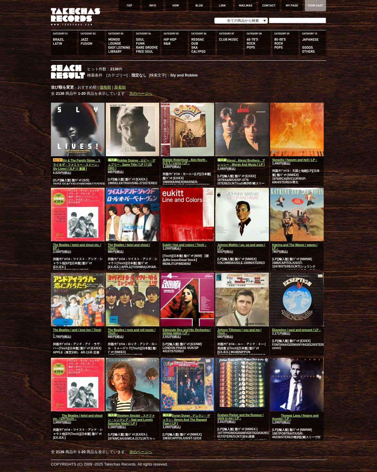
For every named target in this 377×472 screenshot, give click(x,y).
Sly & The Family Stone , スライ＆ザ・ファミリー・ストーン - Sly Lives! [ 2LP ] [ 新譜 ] (76, 164)
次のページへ (140, 93)
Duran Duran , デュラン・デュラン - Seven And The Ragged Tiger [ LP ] (186, 419)
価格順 (105, 87)
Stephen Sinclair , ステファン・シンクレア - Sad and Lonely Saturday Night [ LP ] (131, 419)
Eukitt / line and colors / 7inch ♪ (184, 245)
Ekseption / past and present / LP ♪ (296, 330)
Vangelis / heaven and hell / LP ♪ (294, 160)
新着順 (120, 87)
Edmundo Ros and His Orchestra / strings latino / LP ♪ (186, 331)
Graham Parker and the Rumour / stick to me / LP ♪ (240, 416)
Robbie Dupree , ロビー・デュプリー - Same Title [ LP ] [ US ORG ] (131, 164)
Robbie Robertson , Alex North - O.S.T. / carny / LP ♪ (185, 161)
